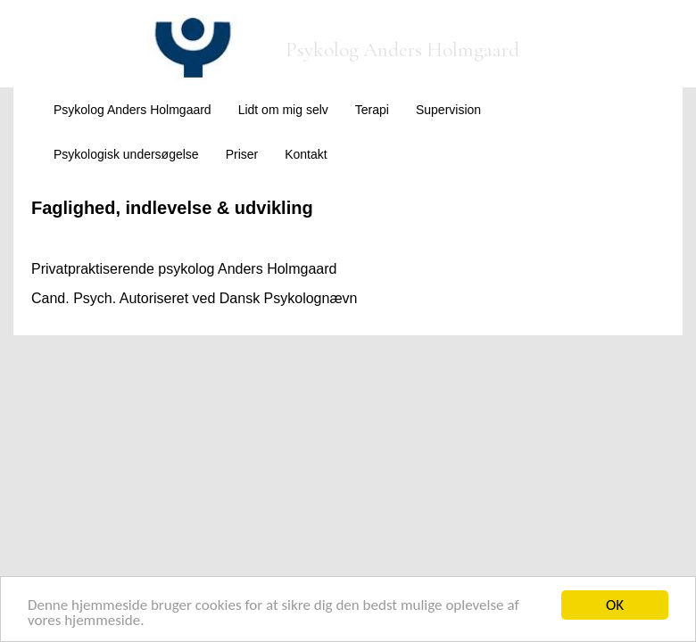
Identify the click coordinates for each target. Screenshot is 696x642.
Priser (242, 154)
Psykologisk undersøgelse (126, 154)
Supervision (448, 110)
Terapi (372, 110)
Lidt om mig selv (283, 110)
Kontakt (306, 154)
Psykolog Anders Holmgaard (132, 110)
